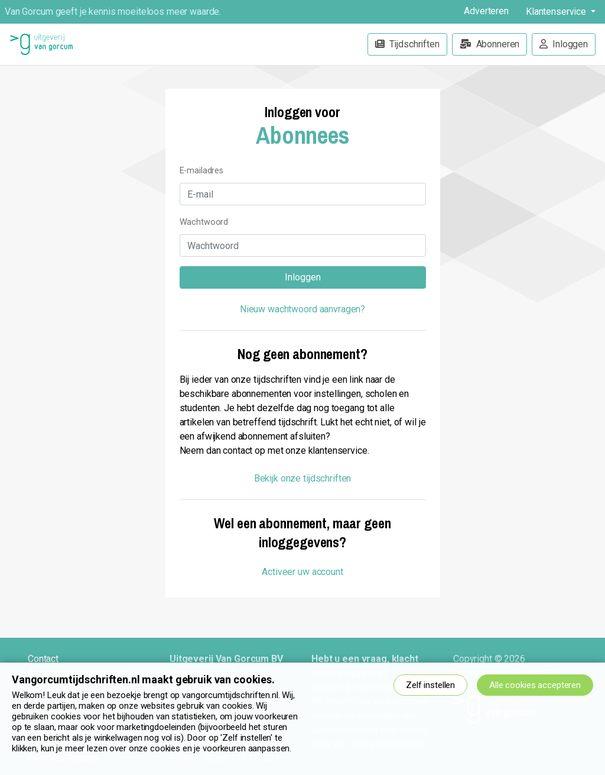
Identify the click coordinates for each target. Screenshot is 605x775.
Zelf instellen (430, 685)
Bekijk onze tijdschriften (303, 478)
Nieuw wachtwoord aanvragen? (302, 309)
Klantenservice (557, 11)
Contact (43, 658)
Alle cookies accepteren (535, 685)
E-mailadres (202, 171)
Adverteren (486, 11)
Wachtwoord (204, 222)
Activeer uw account (302, 571)
